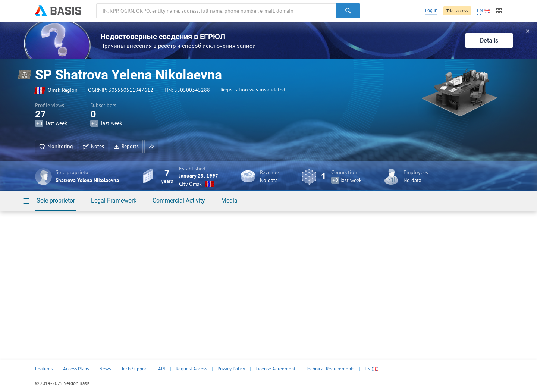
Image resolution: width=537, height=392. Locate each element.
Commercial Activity (179, 200)
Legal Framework (113, 200)
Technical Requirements (330, 369)
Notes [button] (93, 146)
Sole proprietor (56, 200)
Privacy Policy (231, 369)
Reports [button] (126, 146)
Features (44, 369)
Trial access (457, 10)
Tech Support (134, 369)
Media (229, 200)
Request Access (191, 369)
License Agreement (275, 369)
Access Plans (76, 369)
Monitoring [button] (56, 146)
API (161, 369)
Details (489, 40)
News (105, 369)
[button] (151, 146)
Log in (431, 10)
